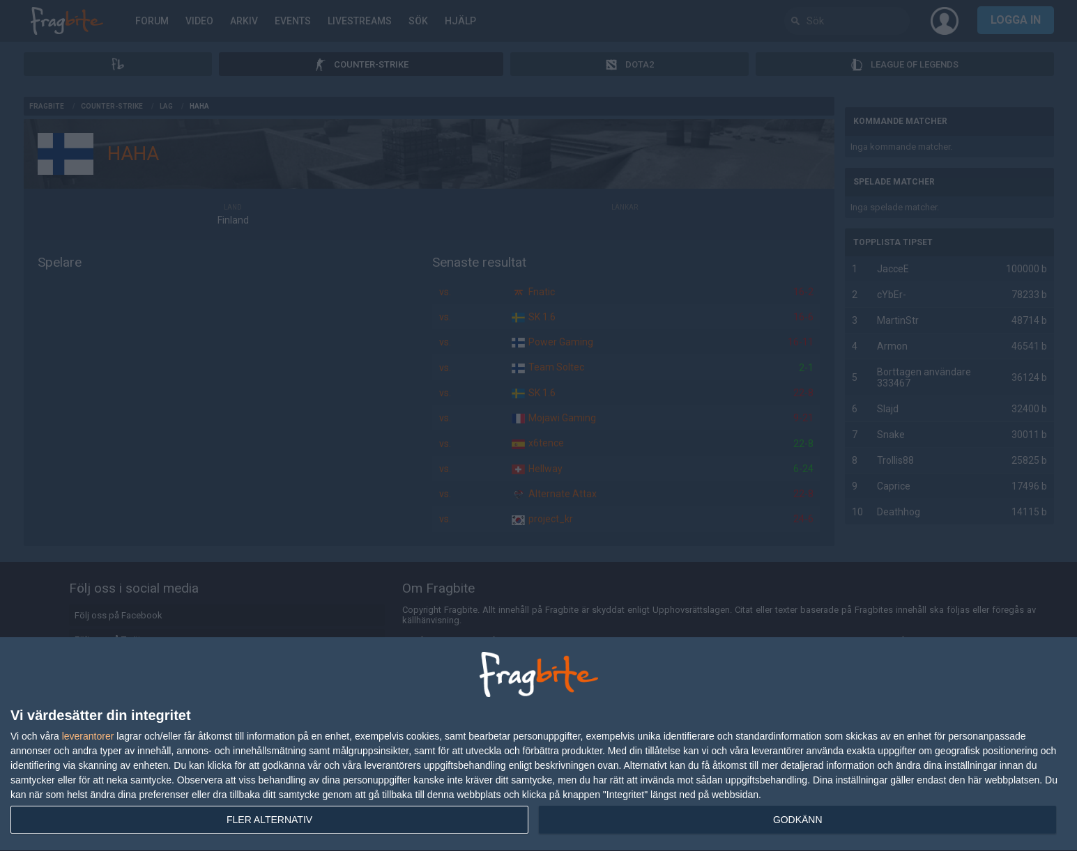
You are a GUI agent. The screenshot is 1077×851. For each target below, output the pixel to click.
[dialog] (538, 744)
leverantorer (88, 736)
